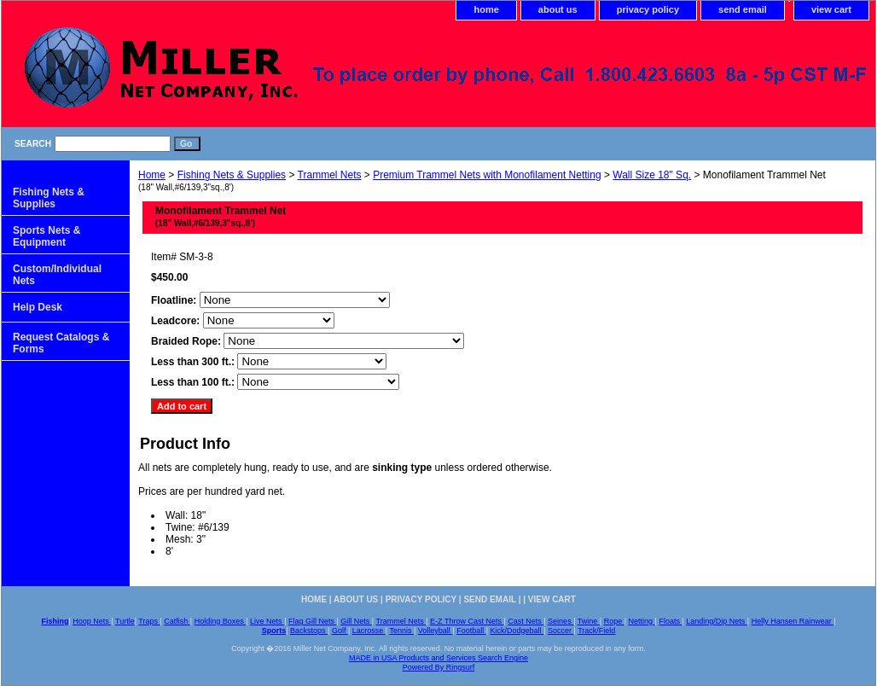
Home (152, 175)
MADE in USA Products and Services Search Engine (438, 658)
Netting (642, 621)
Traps (149, 621)
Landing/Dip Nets (716, 621)
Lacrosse (369, 630)
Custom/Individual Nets (57, 275)
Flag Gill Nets (312, 621)
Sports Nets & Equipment (46, 236)
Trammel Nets (330, 175)
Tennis (401, 630)
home (485, 9)
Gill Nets (356, 621)
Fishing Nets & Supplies (231, 175)
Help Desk (37, 307)
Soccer (561, 630)
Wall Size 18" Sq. (652, 175)
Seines (560, 621)
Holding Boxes (221, 621)
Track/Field (596, 630)
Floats (670, 621)
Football (471, 630)
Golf (340, 630)
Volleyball (435, 630)
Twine (589, 621)
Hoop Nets (92, 621)
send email (742, 9)
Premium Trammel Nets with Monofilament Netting (487, 175)
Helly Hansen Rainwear (793, 621)
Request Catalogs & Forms (61, 343)
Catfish (177, 621)
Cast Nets (525, 621)
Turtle (125, 621)
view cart (831, 9)
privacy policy (648, 9)
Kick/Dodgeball (517, 630)
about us (558, 9)
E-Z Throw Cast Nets (466, 621)
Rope (614, 621)
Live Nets (267, 621)
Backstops (309, 630)
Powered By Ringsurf (439, 667)
